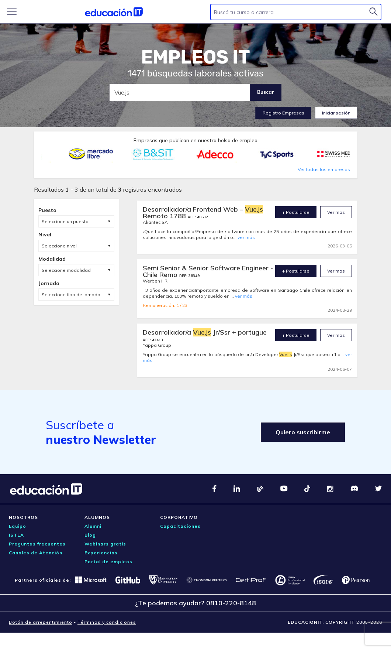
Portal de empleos (108, 561)
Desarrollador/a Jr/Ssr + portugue (205, 332)
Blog (90, 535)
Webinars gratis (105, 544)
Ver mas (336, 212)
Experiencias (101, 552)
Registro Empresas (283, 113)
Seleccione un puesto (65, 221)
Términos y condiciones (106, 622)
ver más (246, 237)
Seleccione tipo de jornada (71, 294)
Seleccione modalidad (66, 270)
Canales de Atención (35, 552)
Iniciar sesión (336, 113)
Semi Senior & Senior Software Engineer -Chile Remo (208, 271)
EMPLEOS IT (195, 57)
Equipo (17, 526)
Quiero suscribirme (303, 432)
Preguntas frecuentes (37, 544)
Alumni (92, 526)
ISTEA (16, 535)
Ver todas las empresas (324, 169)
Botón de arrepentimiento (40, 622)
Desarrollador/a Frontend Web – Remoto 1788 (203, 212)
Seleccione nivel (59, 246)
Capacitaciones (180, 526)
